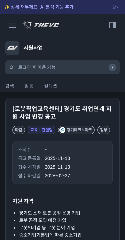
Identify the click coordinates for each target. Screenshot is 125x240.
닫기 (116, 7)
